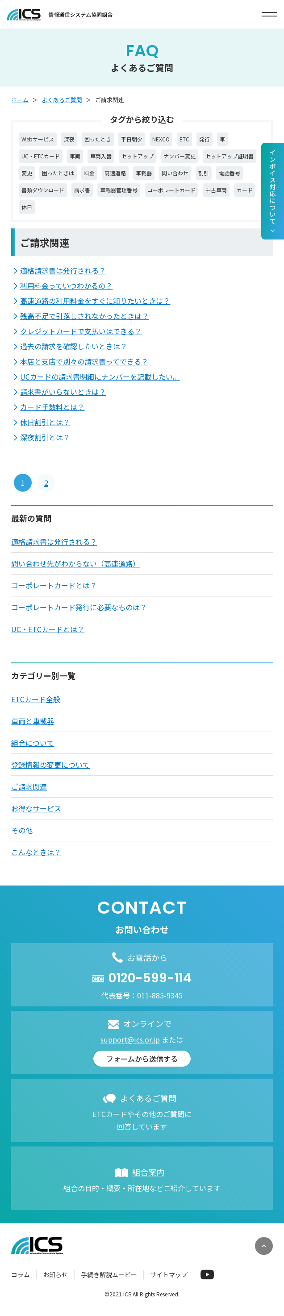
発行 (204, 139)
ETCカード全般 (35, 699)
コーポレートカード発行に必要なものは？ (79, 607)
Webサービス (37, 139)
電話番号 (229, 173)
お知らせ (55, 1274)
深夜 (69, 139)
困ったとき (97, 139)
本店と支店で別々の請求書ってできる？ (84, 361)
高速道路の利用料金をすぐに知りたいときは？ (95, 300)
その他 (22, 830)
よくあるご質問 (62, 99)
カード (245, 190)
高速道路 (115, 173)
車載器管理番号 (119, 190)
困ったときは (58, 173)
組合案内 (148, 1172)
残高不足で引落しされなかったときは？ (84, 315)
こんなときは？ (36, 852)
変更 (26, 173)
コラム (20, 1274)
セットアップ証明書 (229, 156)
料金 (89, 173)
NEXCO (161, 139)
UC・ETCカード (40, 156)
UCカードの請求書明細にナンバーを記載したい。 (100, 376)
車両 (75, 156)
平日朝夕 (131, 139)
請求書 (82, 190)
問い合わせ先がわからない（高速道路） (75, 563)
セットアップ (137, 156)
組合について (32, 742)
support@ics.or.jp (130, 1039)
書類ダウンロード (42, 190)
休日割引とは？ (45, 422)
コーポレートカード (171, 190)
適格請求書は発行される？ (63, 270)
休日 (26, 207)
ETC (184, 139)
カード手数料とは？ (52, 406)
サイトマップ (169, 1274)
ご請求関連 (29, 786)
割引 (203, 173)
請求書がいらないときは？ (63, 391)
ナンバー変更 (179, 156)
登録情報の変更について (50, 764)
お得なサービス (36, 808)
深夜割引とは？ (45, 437)
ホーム (20, 99)
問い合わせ (175, 173)
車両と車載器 (32, 721)
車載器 (144, 173)
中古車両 (216, 190)
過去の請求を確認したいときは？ (73, 346)
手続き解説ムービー (109, 1274)
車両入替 (101, 156)
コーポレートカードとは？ (54, 585)
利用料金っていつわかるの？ (66, 285)
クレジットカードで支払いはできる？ (81, 331)
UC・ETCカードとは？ (47, 629)
